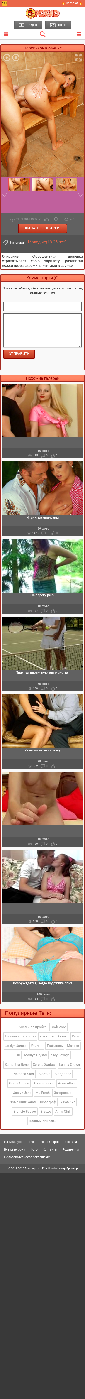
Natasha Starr (23, 1074)
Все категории (14, 1149)
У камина (67, 1102)
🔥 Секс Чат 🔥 (72, 3)
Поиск (31, 1142)
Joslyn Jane (22, 1093)
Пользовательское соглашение (27, 1157)
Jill (17, 1055)
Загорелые (62, 1093)
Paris (76, 1036)
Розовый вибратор (20, 1036)
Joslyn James (16, 1046)
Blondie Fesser (25, 1112)
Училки (37, 1046)
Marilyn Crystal (35, 1055)
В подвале (63, 1074)
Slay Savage (60, 1055)
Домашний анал (23, 1102)
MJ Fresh (43, 1093)
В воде (45, 1112)
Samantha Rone (17, 1065)
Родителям (70, 1149)
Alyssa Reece (43, 1083)
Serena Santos (44, 1065)
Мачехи (73, 1046)
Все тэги (70, 1142)
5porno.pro (32, 1168)
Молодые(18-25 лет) (47, 242)
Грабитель (55, 1046)
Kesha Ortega (19, 1083)
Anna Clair (63, 1112)
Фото (34, 1149)
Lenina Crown (69, 1065)
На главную (13, 1142)
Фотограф (48, 1102)
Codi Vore (58, 1027)
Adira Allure (67, 1083)
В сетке (44, 1074)
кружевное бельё (54, 1036)
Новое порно (50, 1142)
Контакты (50, 1149)
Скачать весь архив (43, 228)
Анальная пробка (32, 1027)
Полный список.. (42, 1121)
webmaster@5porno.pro (65, 1168)
